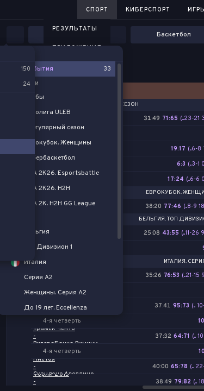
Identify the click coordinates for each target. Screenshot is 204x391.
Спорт (97, 10)
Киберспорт (148, 10)
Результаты (74, 29)
